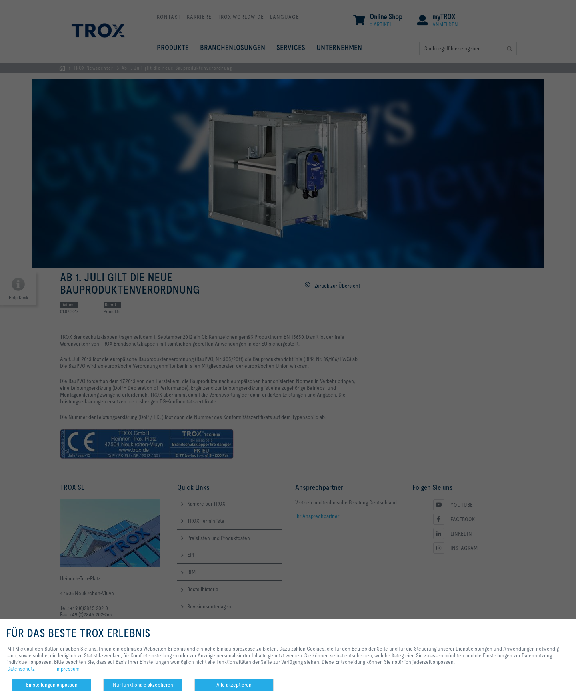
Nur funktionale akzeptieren (143, 684)
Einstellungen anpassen (52, 684)
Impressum (67, 668)
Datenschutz (21, 668)
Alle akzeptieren (234, 684)
